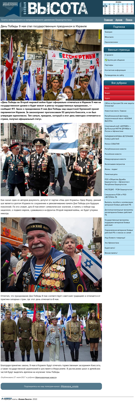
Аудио (107, 98)
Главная (108, 19)
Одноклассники (111, 42)
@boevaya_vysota (69, 386)
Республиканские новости (115, 149)
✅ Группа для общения (115, 60)
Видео (107, 93)
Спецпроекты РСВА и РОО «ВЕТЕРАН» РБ (115, 195)
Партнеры (109, 65)
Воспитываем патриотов (115, 164)
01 (105, 6)
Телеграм (108, 32)
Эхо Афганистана (112, 243)
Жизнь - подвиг (111, 169)
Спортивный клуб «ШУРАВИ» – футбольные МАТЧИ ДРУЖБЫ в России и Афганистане (118, 128)
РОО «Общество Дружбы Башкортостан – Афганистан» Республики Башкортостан (117, 181)
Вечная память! (111, 253)
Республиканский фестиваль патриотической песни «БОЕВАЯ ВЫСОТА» (118, 118)
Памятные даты (111, 174)
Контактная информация (115, 70)
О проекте (109, 55)
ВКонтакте (109, 37)
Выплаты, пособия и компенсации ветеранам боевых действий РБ (119, 203)
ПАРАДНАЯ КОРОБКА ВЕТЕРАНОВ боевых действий (119, 137)
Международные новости (46, 377)
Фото (107, 88)
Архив (118, 19)
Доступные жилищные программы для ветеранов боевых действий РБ (119, 212)
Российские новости (113, 154)
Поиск (129, 19)
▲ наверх (6, 398)
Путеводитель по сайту (114, 75)
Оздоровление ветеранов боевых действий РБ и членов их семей (119, 231)
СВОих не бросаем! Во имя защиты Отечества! (119, 104)
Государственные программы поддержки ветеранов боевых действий (117, 222)
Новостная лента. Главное (115, 111)
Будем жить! (110, 248)
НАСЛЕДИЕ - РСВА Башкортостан (118, 189)
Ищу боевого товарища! (115, 238)
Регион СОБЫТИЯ (112, 144)
